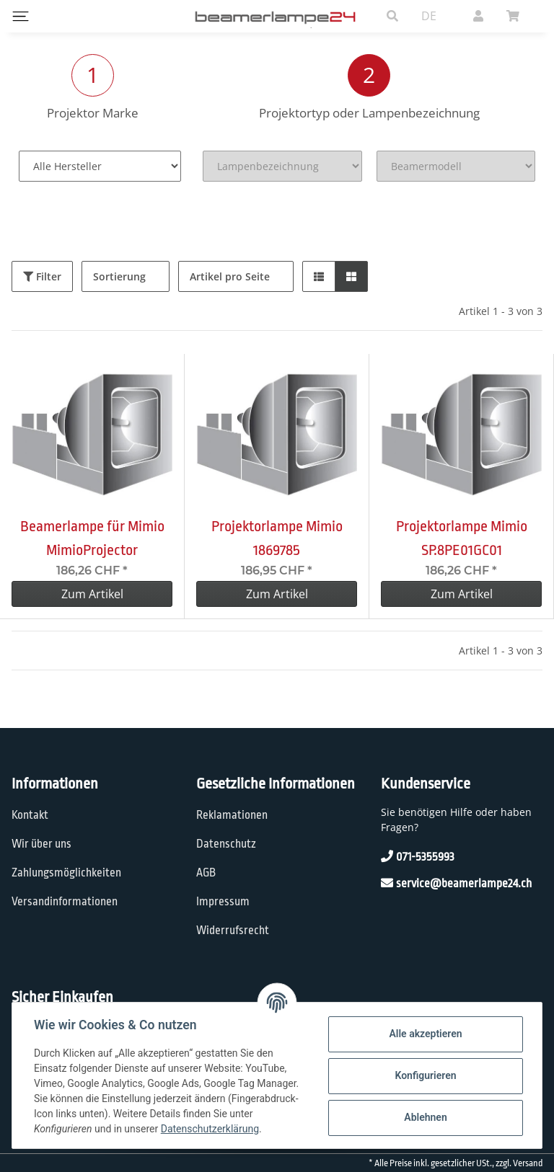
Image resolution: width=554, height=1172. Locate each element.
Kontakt (30, 815)
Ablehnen (424, 1117)
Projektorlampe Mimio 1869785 (277, 538)
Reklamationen (232, 815)
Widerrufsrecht (232, 930)
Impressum (223, 901)
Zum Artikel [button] (92, 594)
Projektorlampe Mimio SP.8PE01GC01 (461, 538)
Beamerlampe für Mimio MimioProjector (92, 538)
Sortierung (119, 276)
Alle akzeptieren (423, 1033)
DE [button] (428, 16)
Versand (527, 1163)
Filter (42, 276)
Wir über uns (41, 844)
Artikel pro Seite (230, 276)
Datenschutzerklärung (211, 1129)
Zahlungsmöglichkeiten (66, 872)
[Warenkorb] (518, 15)
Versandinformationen (65, 901)
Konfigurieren (423, 1075)
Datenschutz (226, 844)
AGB (206, 872)
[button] (392, 15)
